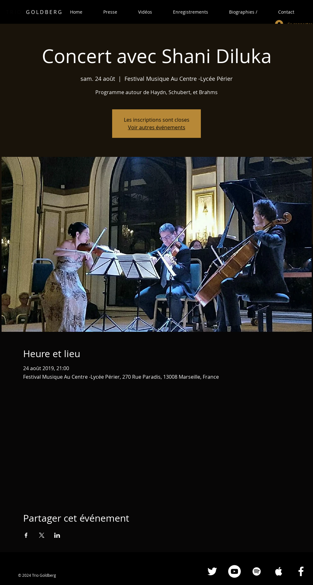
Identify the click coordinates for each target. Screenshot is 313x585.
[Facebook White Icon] (301, 571)
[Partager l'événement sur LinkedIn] (57, 535)
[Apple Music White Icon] (278, 571)
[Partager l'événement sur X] (42, 535)
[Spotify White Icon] (256, 571)
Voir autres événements (156, 127)
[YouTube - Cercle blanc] (234, 571)
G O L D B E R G (34, 12)
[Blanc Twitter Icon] (212, 571)
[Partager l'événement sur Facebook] (26, 535)
